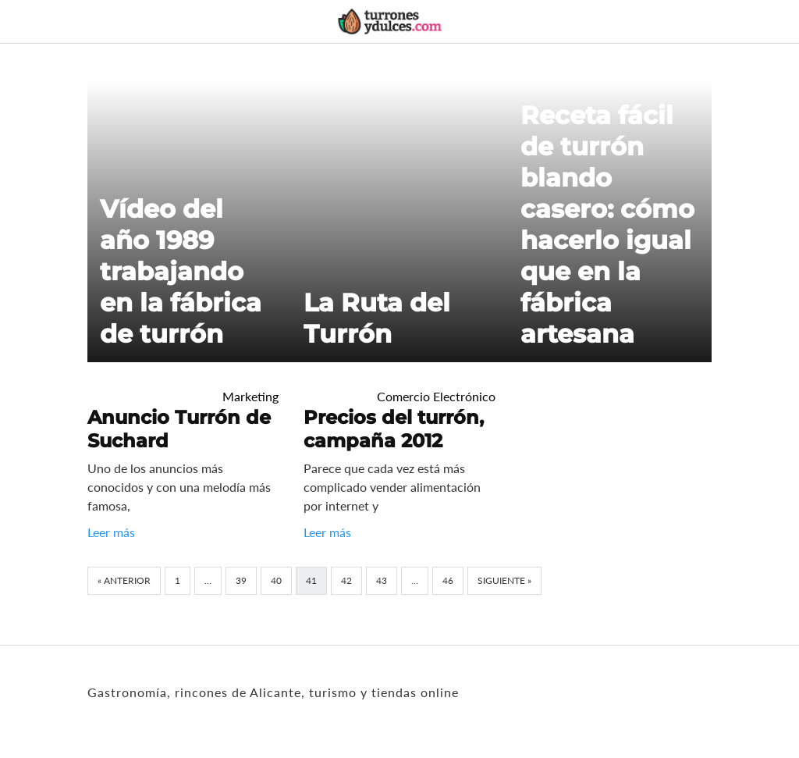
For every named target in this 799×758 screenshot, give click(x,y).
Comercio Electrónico (436, 396)
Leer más (111, 532)
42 (346, 580)
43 (381, 580)
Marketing (250, 396)
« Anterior (124, 580)
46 (447, 580)
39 (241, 580)
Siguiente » (504, 580)
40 (276, 580)
